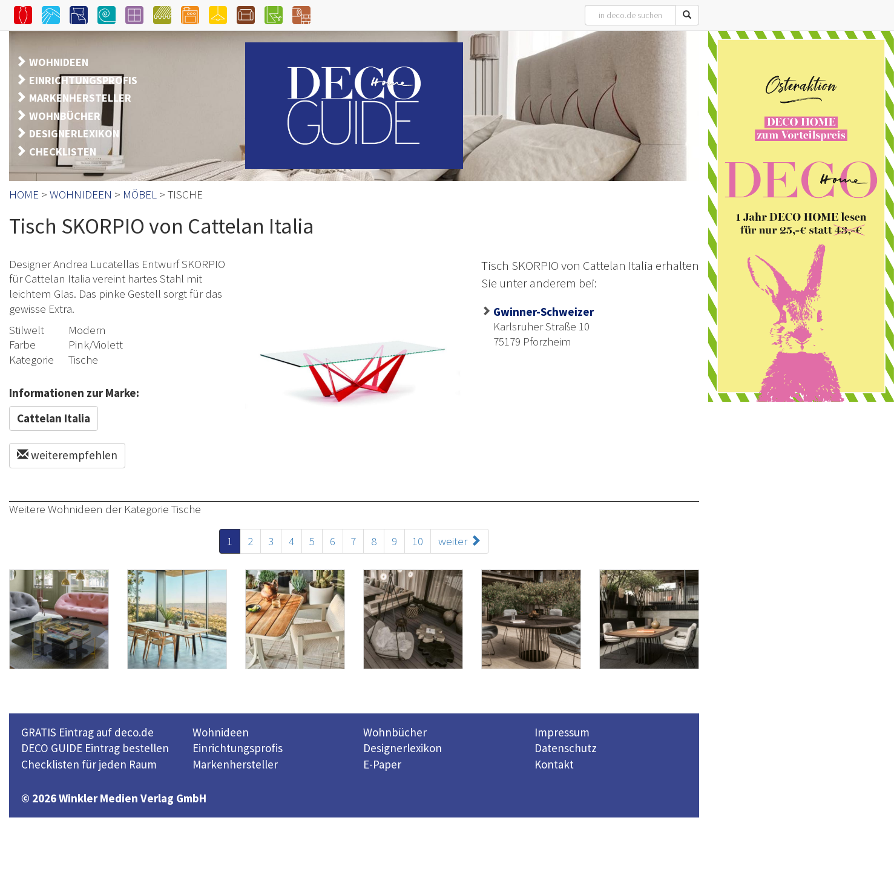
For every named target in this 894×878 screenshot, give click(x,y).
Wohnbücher (395, 732)
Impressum (562, 732)
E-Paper (382, 764)
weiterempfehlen (67, 455)
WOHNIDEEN (58, 62)
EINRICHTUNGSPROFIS (83, 80)
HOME (24, 194)
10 (417, 541)
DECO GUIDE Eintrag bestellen (95, 748)
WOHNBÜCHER (64, 116)
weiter (459, 541)
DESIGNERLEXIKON (74, 133)
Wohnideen (220, 732)
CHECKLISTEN (62, 152)
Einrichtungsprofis (237, 748)
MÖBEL (140, 194)
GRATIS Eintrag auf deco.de (87, 732)
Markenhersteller (235, 764)
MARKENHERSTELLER (80, 98)
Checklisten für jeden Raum (89, 764)
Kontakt (554, 764)
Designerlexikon (402, 748)
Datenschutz (565, 748)
